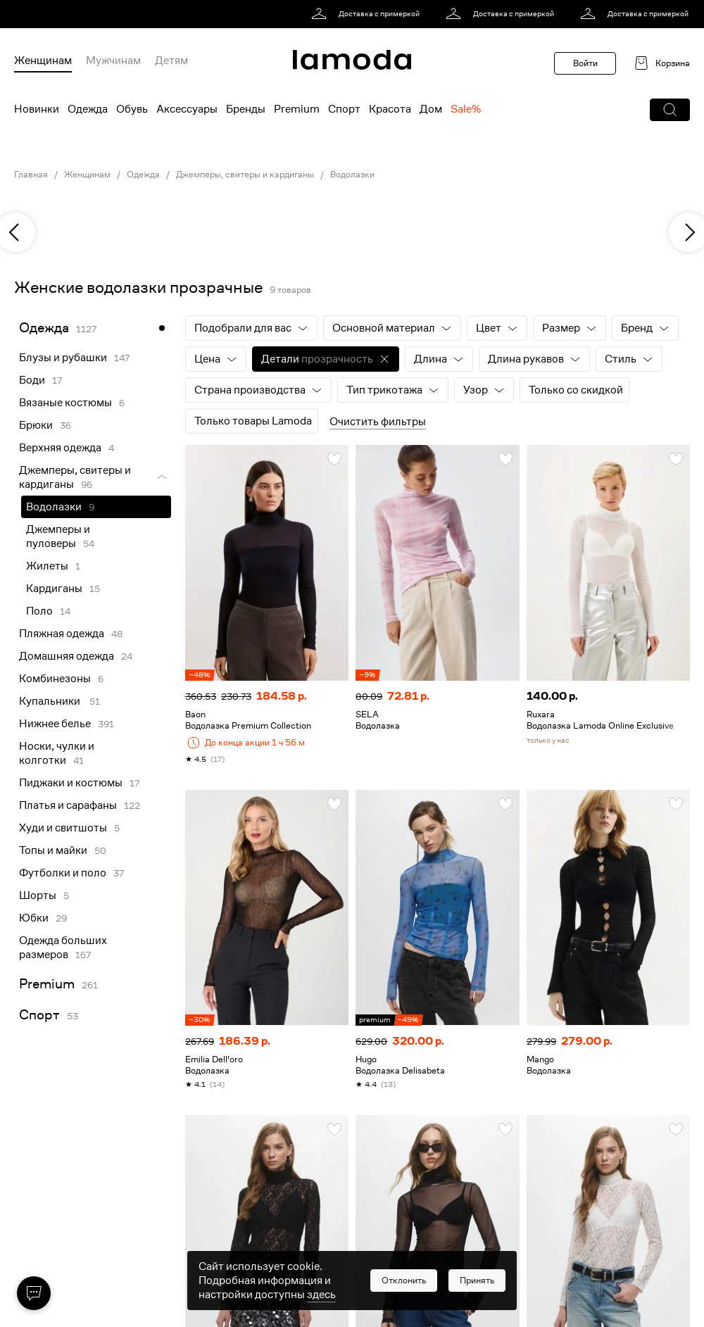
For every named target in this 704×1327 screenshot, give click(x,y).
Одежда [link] (143, 174)
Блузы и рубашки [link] (63, 358)
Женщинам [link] (87, 174)
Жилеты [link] (47, 566)
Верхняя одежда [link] (60, 448)
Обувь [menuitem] (132, 109)
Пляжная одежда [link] (61, 634)
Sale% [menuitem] (466, 109)
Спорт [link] (39, 1015)
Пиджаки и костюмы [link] (70, 783)
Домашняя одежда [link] (66, 656)
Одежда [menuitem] (88, 109)
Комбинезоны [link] (55, 679)
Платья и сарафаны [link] (68, 805)
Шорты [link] (37, 895)
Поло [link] (39, 611)
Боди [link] (32, 380)
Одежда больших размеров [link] (63, 947)
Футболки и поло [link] (62, 873)
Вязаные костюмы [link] (65, 403)
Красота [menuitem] (390, 109)
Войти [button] (585, 63)
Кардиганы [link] (54, 588)
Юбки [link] (34, 918)
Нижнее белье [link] (55, 724)
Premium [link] (47, 984)
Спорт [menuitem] (344, 109)
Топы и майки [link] (53, 850)
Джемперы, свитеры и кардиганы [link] (245, 174)
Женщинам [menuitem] (43, 61)
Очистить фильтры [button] (377, 422)
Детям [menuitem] (171, 61)
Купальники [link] (50, 701)
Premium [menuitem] (297, 109)
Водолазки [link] (352, 174)
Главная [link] (31, 174)
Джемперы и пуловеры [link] (58, 536)
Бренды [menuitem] (245, 109)
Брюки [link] (36, 425)
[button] (670, 110)
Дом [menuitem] (431, 109)
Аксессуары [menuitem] (187, 109)
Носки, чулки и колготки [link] (56, 753)
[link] (368, 14)
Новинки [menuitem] (36, 109)
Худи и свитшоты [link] (63, 828)
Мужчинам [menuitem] (113, 61)
